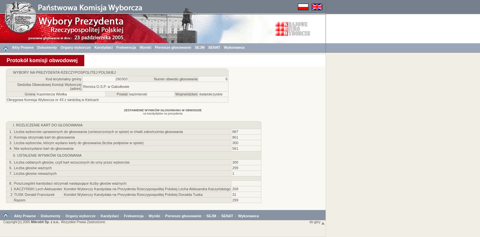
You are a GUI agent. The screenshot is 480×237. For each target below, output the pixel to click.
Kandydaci (103, 47)
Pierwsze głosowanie (173, 47)
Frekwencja (126, 47)
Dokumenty (47, 47)
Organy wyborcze (76, 47)
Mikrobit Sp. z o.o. (45, 222)
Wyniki (145, 47)
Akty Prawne (23, 47)
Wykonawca (234, 47)
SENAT (214, 47)
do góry (317, 222)
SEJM (200, 47)
